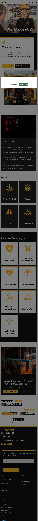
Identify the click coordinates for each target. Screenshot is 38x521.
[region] (19, 82)
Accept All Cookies (24, 84)
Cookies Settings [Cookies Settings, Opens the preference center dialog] (14, 84)
